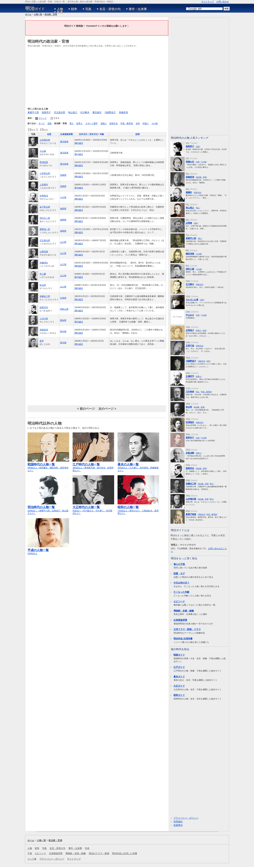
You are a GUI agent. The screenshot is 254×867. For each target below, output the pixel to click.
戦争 (74, 9)
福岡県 (63, 208)
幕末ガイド (179, 676)
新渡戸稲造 (191, 514)
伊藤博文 (44, 263)
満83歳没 (78, 255)
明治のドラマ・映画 (99, 853)
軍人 (72, 123)
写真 (88, 9)
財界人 (79, 123)
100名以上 (48, 550)
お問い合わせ (222, 1)
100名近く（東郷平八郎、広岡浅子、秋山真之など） (48, 508)
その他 (154, 123)
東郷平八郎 (33, 112)
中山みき (190, 315)
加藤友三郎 (45, 296)
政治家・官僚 (51, 14)
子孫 (29, 853)
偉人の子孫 (179, 564)
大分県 (63, 197)
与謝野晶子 (110, 112)
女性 (138, 123)
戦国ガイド (179, 655)
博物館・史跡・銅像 (183, 610)
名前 (49, 134)
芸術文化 (113, 123)
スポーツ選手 (91, 123)
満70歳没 (78, 322)
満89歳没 (78, 210)
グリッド (42, 118)
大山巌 (43, 151)
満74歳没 (78, 154)
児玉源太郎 (59, 112)
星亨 (42, 341)
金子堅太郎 (45, 207)
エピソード (179, 601)
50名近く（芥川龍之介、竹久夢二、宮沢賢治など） (93, 508)
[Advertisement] (97, 76)
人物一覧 (38, 14)
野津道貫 (44, 162)
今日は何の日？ (181, 582)
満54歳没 (78, 243)
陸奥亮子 (46, 112)
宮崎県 (63, 175)
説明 (138, 134)
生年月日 (83, 134)
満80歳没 (78, 199)
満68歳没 (78, 266)
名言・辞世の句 (110, 9)
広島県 (63, 298)
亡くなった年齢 (181, 592)
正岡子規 (190, 345)
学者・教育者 (126, 123)
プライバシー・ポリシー (185, 818)
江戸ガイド (179, 667)
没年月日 (93, 134)
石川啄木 (84, 112)
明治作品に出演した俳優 (124, 853)
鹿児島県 (64, 141)
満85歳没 (78, 232)
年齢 (102, 134)
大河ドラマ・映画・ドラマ (187, 629)
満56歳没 (78, 176)
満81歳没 (78, 143)
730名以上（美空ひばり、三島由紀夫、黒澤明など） (138, 508)
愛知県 (63, 320)
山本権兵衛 (45, 140)
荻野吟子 (190, 437)
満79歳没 (78, 277)
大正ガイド (179, 686)
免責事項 (178, 825)
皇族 (49, 123)
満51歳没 (78, 344)
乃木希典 (190, 391)
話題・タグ (179, 573)
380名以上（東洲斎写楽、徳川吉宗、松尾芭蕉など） (93, 466)
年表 (60, 12)
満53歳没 (78, 310)
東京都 (63, 331)
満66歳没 (78, 165)
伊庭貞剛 (190, 453)
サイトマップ (207, 1)
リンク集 (31, 859)
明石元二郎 (45, 218)
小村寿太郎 (45, 173)
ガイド (35, 8)
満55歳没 (78, 221)
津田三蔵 (190, 269)
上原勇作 (44, 184)
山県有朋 (44, 251)
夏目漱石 (96, 112)
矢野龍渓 (44, 196)
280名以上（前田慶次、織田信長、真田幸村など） (48, 466)
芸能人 (104, 123)
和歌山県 (64, 309)
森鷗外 (189, 192)
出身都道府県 (66, 134)
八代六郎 (44, 318)
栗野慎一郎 (45, 229)
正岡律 (189, 223)
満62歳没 (78, 299)
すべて (42, 123)
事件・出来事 (138, 9)
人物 (60, 9)
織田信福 (190, 253)
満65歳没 (78, 288)
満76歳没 (78, 188)
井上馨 (43, 274)
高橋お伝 (190, 161)
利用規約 (178, 821)
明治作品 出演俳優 (182, 638)
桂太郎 (43, 285)
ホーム (28, 14)
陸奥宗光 (44, 307)
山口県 (63, 242)
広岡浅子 (190, 330)
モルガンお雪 (192, 299)
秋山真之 (72, 112)
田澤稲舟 (190, 422)
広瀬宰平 (190, 376)
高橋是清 (123, 112)
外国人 (145, 123)
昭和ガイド (179, 695)
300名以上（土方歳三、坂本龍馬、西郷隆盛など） (138, 466)
